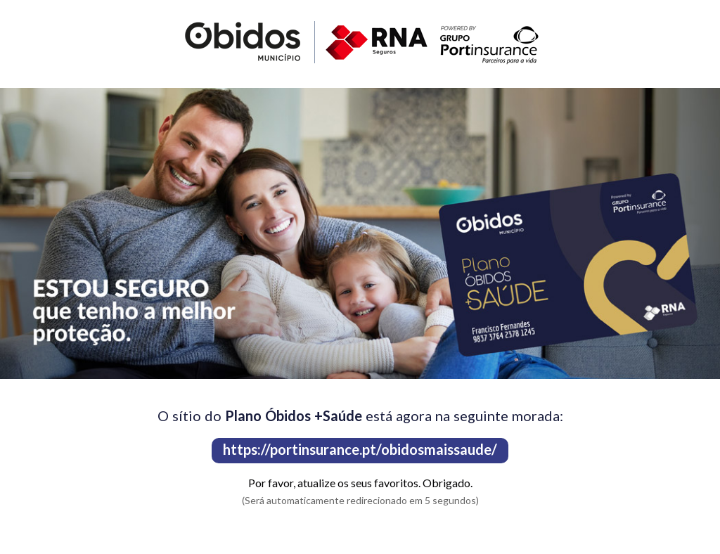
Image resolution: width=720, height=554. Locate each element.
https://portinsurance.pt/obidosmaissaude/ (360, 449)
